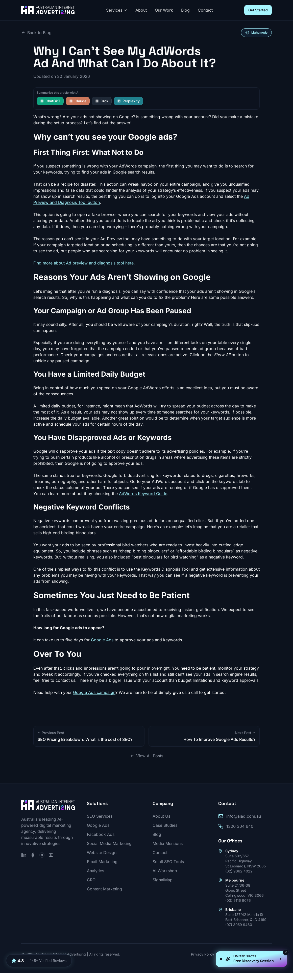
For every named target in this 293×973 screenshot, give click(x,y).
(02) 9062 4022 (239, 871)
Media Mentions (168, 843)
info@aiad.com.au (243, 816)
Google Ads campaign (94, 692)
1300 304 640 (239, 826)
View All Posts (146, 755)
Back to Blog (36, 32)
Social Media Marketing (109, 843)
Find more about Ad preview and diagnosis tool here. (84, 262)
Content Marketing (104, 888)
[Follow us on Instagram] (41, 855)
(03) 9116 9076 (238, 900)
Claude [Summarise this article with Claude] (77, 101)
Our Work (164, 10)
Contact (205, 10)
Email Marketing (102, 861)
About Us (161, 816)
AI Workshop (165, 870)
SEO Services (99, 816)
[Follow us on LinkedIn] (23, 855)
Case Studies (165, 825)
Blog (185, 10)
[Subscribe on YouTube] (51, 855)
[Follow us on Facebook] (32, 855)
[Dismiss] (286, 952)
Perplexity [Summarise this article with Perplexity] (128, 101)
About (141, 10)
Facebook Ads (100, 834)
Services (116, 10)
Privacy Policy (202, 954)
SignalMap (163, 879)
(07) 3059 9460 (238, 924)
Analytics (95, 870)
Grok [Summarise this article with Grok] (101, 101)
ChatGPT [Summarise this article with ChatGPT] (50, 101)
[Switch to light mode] (256, 32)
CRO (91, 879)
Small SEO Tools (168, 861)
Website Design (101, 852)
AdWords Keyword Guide (143, 493)
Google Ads (102, 639)
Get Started (258, 10)
